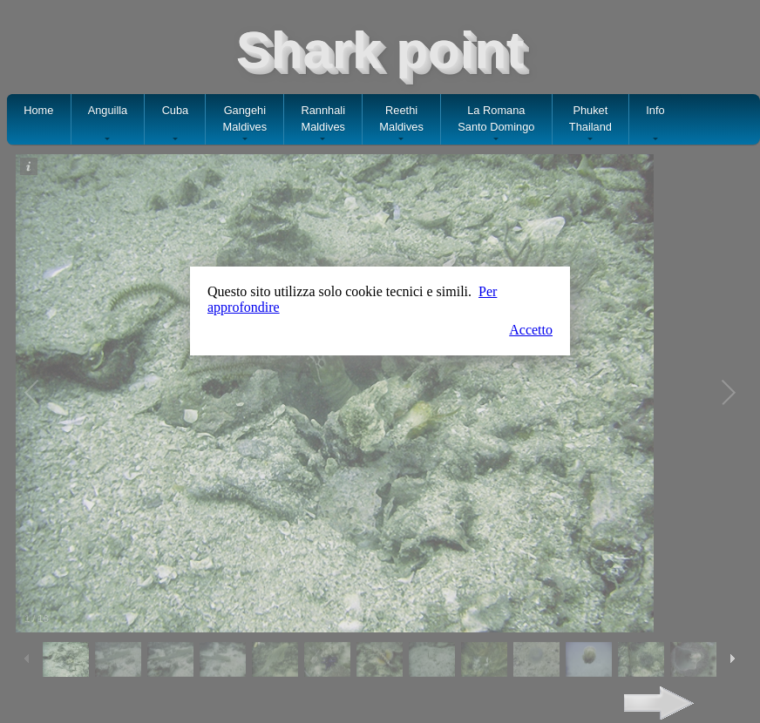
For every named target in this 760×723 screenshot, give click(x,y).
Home (38, 118)
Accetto (531, 329)
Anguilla (108, 124)
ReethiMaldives (401, 124)
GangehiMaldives (245, 124)
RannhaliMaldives (323, 124)
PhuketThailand (590, 124)
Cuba (175, 124)
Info (655, 124)
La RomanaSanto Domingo (496, 124)
